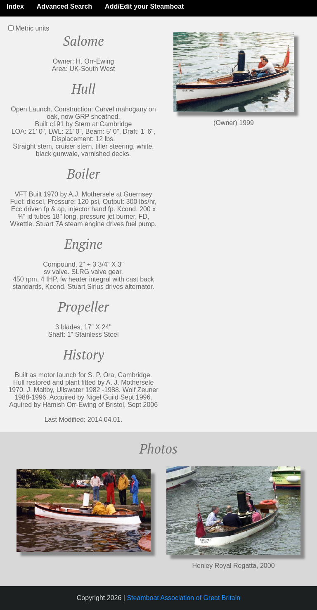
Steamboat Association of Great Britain (183, 597)
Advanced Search (64, 6)
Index (15, 6)
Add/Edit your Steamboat (144, 6)
